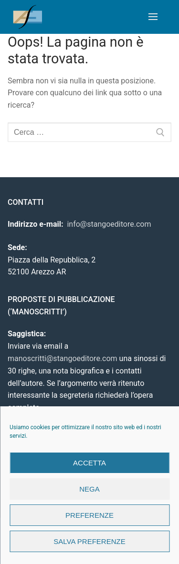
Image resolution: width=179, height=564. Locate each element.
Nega (89, 489)
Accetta (89, 463)
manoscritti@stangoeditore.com (62, 358)
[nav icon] (153, 17)
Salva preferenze (89, 541)
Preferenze (89, 515)
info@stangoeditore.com (109, 224)
